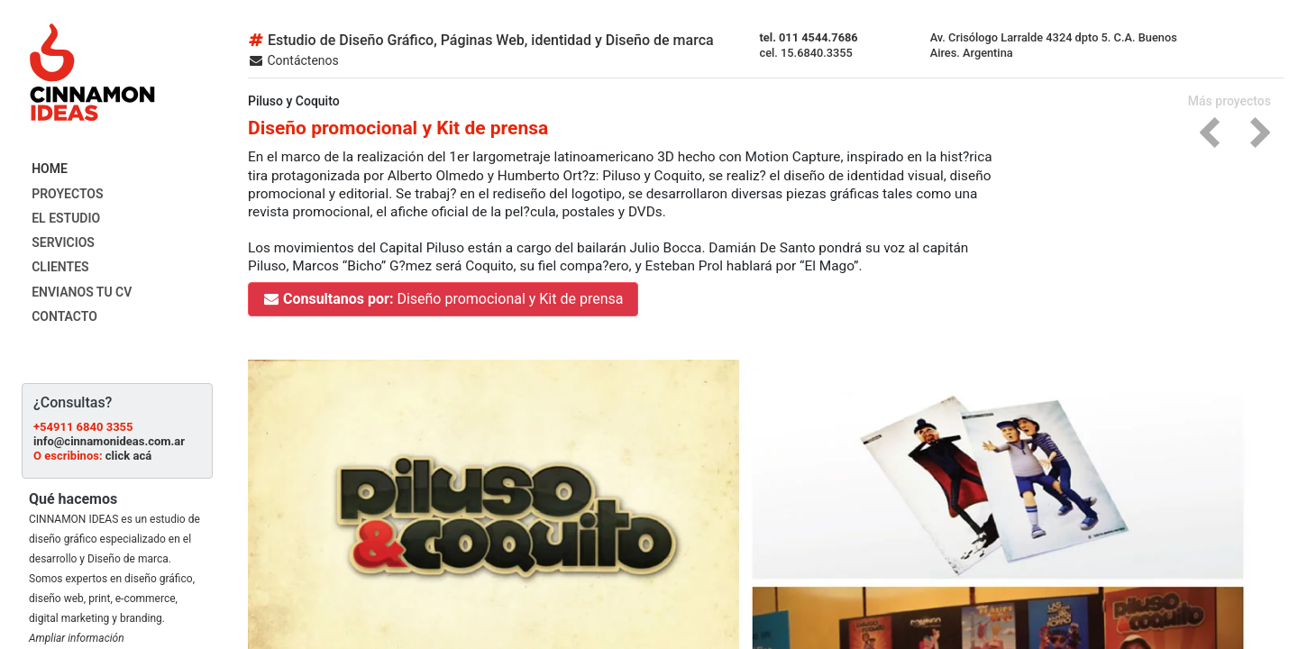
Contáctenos (293, 60)
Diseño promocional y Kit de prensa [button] (443, 298)
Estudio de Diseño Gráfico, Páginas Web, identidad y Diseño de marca (481, 40)
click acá (128, 455)
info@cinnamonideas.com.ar (109, 441)
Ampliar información (76, 638)
